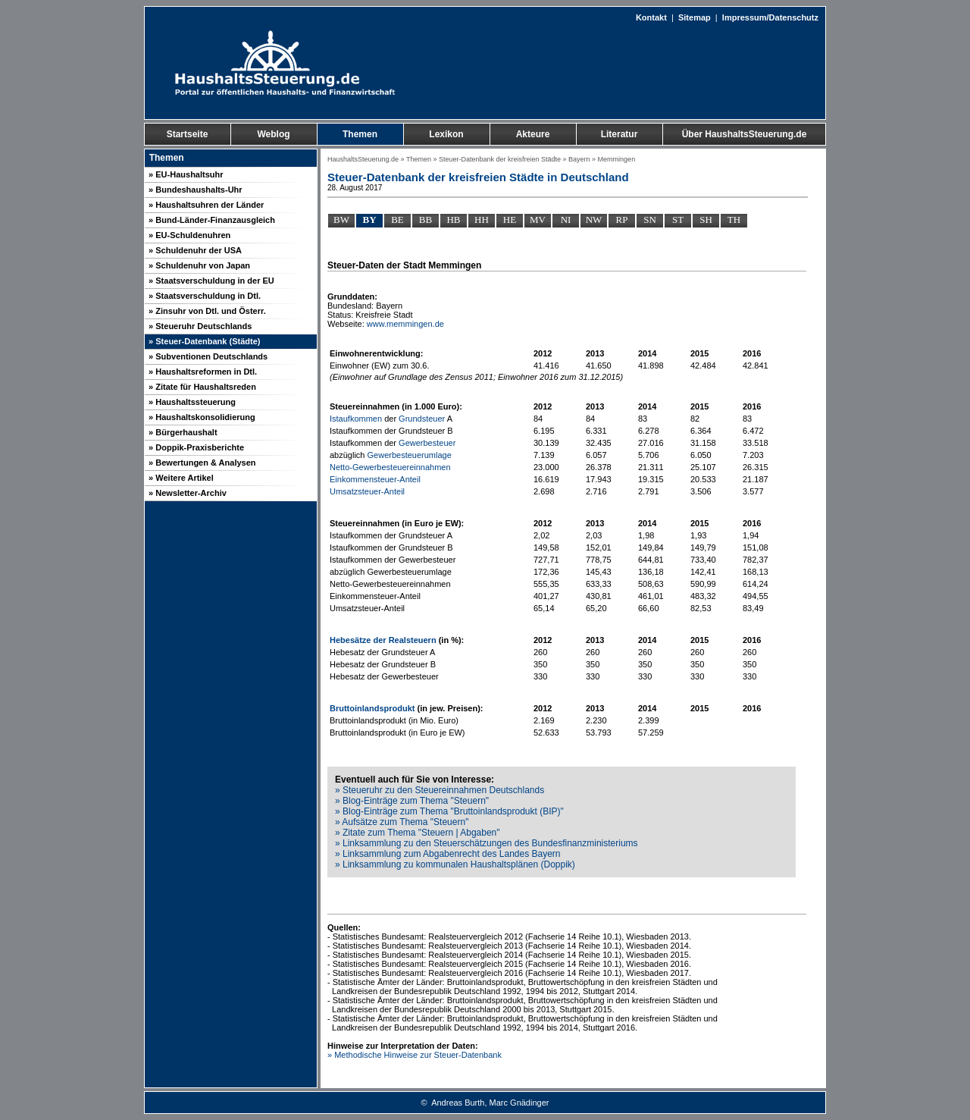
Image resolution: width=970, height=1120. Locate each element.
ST (678, 219)
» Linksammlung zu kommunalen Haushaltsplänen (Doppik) (455, 864)
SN (649, 219)
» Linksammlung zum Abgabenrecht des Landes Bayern (448, 854)
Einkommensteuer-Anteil (375, 479)
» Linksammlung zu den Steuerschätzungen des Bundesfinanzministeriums (486, 843)
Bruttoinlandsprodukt (372, 708)
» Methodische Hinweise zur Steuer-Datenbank (414, 1054)
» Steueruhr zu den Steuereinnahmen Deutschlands (439, 790)
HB (453, 219)
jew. (437, 708)
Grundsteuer (422, 418)
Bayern (579, 159)
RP (622, 219)
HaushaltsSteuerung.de (363, 159)
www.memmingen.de (405, 323)
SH (705, 219)
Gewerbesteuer (427, 442)
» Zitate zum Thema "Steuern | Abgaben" (417, 832)
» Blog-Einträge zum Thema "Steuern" (412, 800)
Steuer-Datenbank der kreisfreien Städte (500, 159)
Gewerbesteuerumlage (410, 455)
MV (538, 219)
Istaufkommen (356, 418)
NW (594, 219)
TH (734, 219)
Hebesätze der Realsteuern (383, 640)
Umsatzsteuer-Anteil (367, 491)
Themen (418, 159)
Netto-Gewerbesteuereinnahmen (390, 467)
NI (566, 219)
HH (481, 219)
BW (341, 219)
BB (425, 219)
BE (397, 219)
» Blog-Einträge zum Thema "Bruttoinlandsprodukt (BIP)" (449, 811)
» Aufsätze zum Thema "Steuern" (401, 822)
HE (509, 219)
